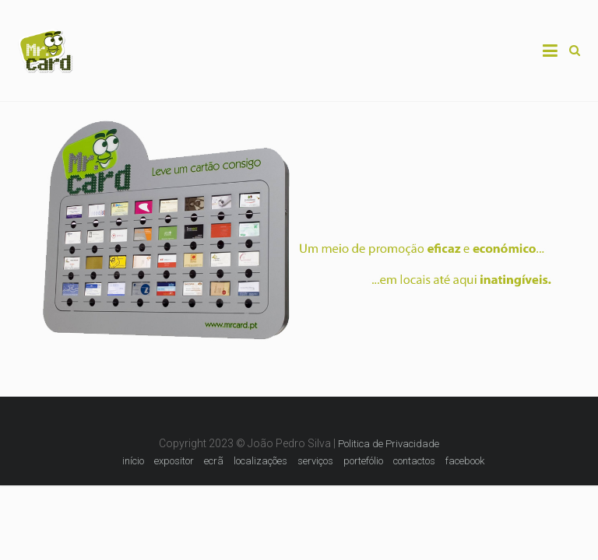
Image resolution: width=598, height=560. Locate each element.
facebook (464, 461)
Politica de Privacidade (388, 444)
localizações (260, 461)
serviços (315, 461)
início (133, 461)
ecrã (213, 461)
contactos (414, 461)
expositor (174, 461)
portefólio (363, 461)
